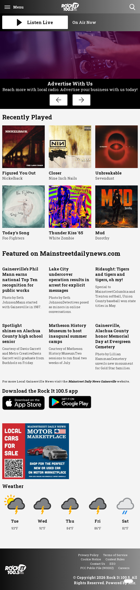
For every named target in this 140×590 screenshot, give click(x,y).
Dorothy (102, 238)
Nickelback (12, 178)
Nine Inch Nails (63, 178)
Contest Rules (115, 559)
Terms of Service (115, 555)
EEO (113, 564)
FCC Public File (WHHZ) (97, 568)
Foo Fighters (13, 238)
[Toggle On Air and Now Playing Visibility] (105, 22)
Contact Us (97, 564)
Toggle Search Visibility (132, 7)
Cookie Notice (91, 559)
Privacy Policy (88, 555)
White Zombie (61, 238)
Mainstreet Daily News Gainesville (92, 381)
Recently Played (27, 117)
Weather (12, 486)
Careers (124, 568)
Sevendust (104, 178)
